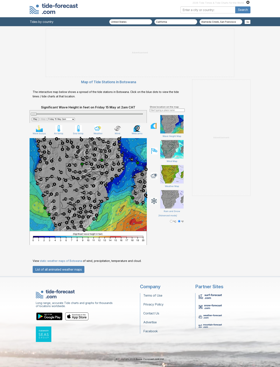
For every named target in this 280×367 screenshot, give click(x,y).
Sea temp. (78, 130)
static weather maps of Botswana (61, 260)
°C (173, 221)
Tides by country (41, 22)
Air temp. (59, 130)
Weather (98, 130)
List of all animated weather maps (58, 269)
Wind (117, 130)
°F (181, 221)
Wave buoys (39, 130)
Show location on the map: (164, 107)
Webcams (137, 130)
